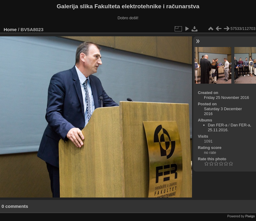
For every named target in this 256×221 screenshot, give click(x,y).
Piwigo (250, 216)
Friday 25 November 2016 (226, 97)
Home (10, 29)
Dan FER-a (217, 125)
